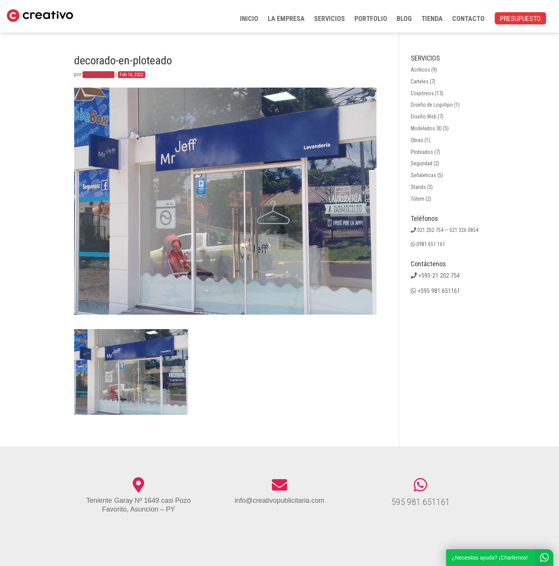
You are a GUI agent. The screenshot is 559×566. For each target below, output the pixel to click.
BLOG (404, 19)
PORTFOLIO (370, 19)
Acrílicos (420, 70)
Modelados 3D (426, 128)
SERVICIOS (329, 19)
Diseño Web (424, 117)
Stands (418, 187)
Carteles (420, 81)
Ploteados (422, 152)
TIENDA (432, 19)
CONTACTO (468, 19)
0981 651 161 (430, 244)
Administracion (98, 74)
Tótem (417, 199)
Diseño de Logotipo (432, 105)
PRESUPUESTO (520, 19)
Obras (417, 140)
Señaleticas (423, 175)
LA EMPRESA (286, 19)
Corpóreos (422, 93)
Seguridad (421, 163)
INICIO (249, 19)
